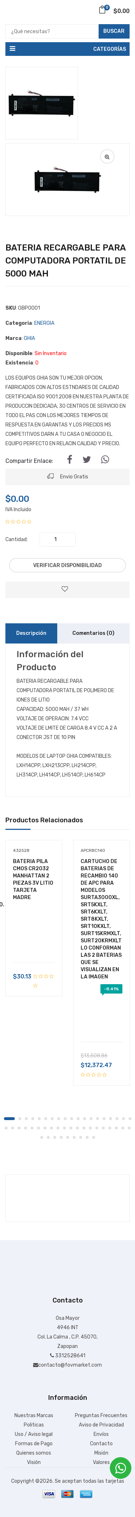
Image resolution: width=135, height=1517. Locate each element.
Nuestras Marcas (33, 1415)
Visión (34, 1462)
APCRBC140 (93, 850)
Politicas (34, 1425)
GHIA (29, 338)
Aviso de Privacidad (101, 1425)
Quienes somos (33, 1453)
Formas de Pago (34, 1444)
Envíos (101, 1434)
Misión (101, 1453)
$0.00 (114, 11)
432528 (21, 850)
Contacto (101, 1444)
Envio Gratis (67, 476)
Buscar (114, 31)
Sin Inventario (51, 353)
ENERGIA (44, 323)
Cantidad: (16, 539)
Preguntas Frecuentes (101, 1415)
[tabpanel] (34, 912)
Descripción (31, 633)
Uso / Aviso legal (34, 1434)
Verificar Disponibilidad (67, 565)
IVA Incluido (18, 510)
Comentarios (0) (93, 633)
